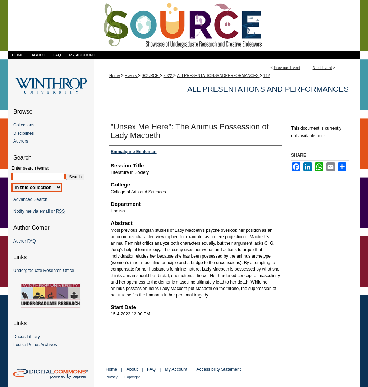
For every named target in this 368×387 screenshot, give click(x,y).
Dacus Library (26, 336)
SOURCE (151, 75)
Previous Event (287, 67)
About (132, 369)
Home (114, 75)
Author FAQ (24, 241)
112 (266, 75)
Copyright (132, 377)
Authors (20, 141)
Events (131, 75)
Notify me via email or (39, 211)
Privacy (112, 377)
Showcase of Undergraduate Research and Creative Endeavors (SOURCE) (184, 25)
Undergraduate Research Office (43, 270)
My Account (176, 369)
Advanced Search (30, 199)
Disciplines (23, 133)
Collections (23, 125)
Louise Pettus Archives (35, 344)
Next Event (322, 67)
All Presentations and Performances (268, 89)
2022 (169, 75)
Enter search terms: (30, 168)
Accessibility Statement (219, 369)
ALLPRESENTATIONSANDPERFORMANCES (218, 75)
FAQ (151, 369)
